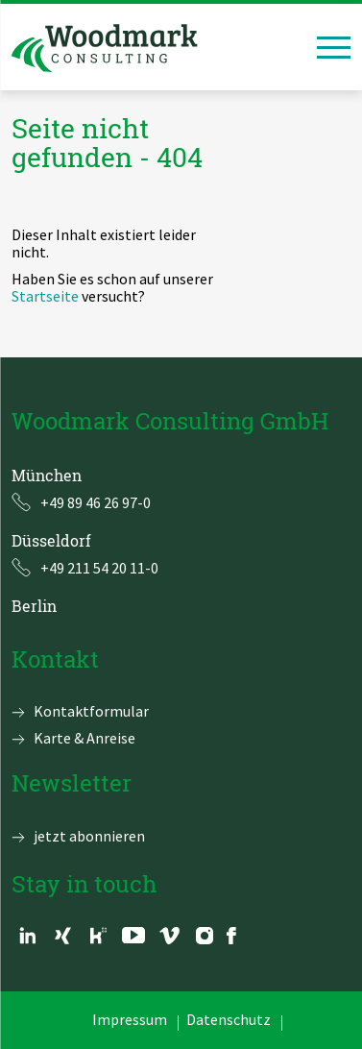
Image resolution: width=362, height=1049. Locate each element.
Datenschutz (228, 1019)
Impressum (129, 1019)
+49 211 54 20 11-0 (99, 567)
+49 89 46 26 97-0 (95, 502)
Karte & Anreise (84, 737)
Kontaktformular (91, 710)
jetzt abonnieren (89, 835)
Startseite (45, 295)
